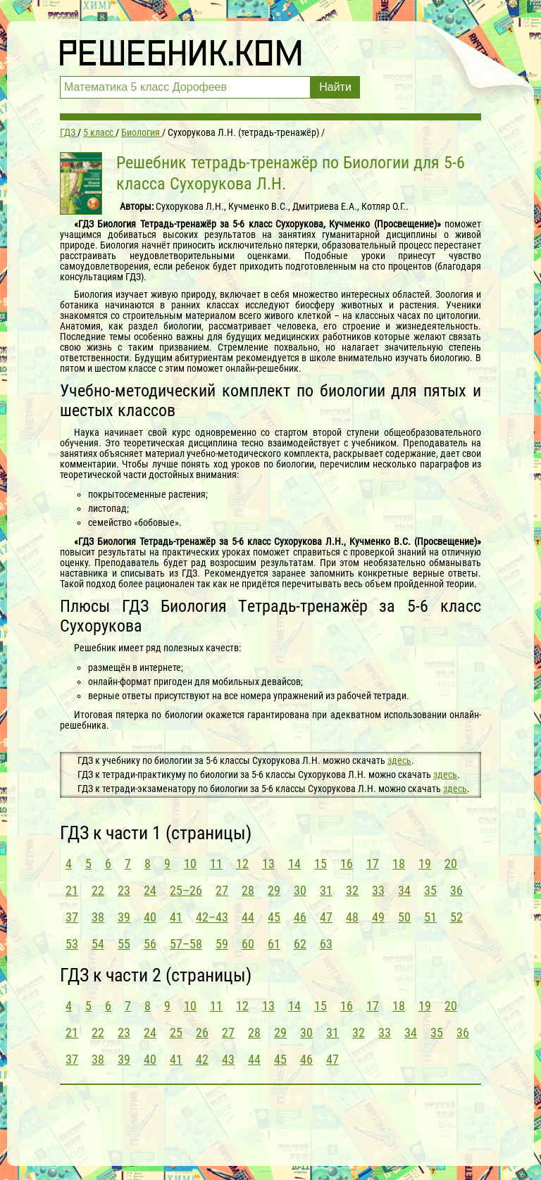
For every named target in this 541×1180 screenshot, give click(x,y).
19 (424, 863)
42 (202, 1059)
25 (176, 1032)
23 (124, 890)
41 (176, 917)
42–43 (212, 917)
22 (98, 890)
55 (124, 943)
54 (98, 943)
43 (228, 1059)
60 (248, 943)
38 (98, 917)
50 (404, 917)
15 (320, 863)
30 (300, 890)
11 (216, 863)
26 (202, 1032)
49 (378, 917)
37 (72, 917)
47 (326, 917)
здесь (399, 760)
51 (430, 917)
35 (430, 890)
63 (326, 943)
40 (150, 917)
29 (274, 890)
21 (72, 890)
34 (404, 890)
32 (352, 890)
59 (222, 943)
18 (398, 863)
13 (268, 863)
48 (352, 917)
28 (248, 890)
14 (294, 863)
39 (124, 917)
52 (456, 917)
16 (346, 863)
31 (326, 890)
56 (150, 943)
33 (378, 890)
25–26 (186, 890)
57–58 (186, 943)
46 (300, 917)
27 (222, 890)
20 (450, 863)
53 (72, 943)
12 (242, 863)
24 (150, 890)
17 (372, 863)
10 (190, 863)
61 (274, 943)
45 (274, 917)
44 (248, 917)
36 (456, 890)
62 (300, 943)
